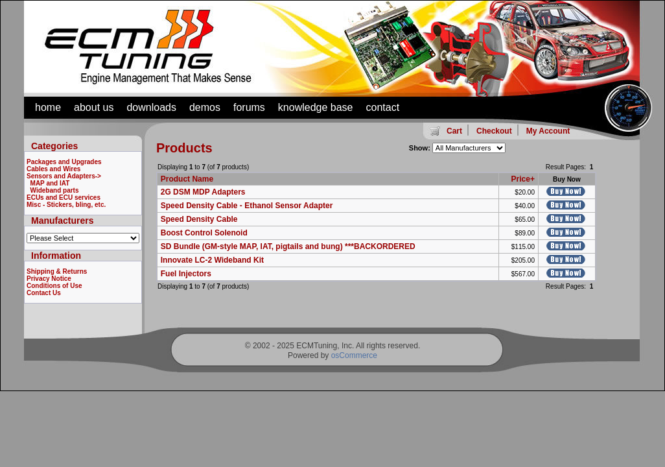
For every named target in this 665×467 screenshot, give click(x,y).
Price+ (523, 179)
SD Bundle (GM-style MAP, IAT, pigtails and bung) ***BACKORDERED (288, 246)
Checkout (494, 131)
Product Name (187, 179)
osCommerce (354, 355)
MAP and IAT (50, 183)
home (48, 107)
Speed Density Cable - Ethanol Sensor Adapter (247, 205)
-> (64, 176)
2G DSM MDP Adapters (203, 192)
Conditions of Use (54, 285)
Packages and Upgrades (64, 161)
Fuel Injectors (186, 273)
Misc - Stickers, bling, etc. (66, 204)
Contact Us (44, 292)
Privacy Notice (49, 278)
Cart (454, 131)
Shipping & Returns (57, 271)
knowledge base (315, 107)
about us (93, 107)
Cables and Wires (53, 169)
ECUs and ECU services (63, 197)
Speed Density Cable (199, 219)
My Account (548, 131)
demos (204, 107)
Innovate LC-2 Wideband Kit (212, 260)
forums (249, 107)
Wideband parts (54, 190)
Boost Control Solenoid (204, 232)
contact (383, 107)
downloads (151, 107)
